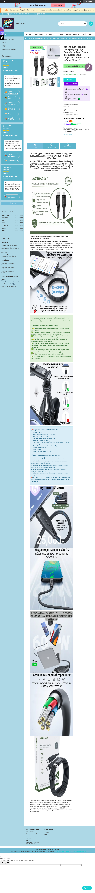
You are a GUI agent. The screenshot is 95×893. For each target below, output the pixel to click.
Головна (28, 34)
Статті (84, 34)
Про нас (51, 34)
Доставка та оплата (72, 34)
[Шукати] (85, 23)
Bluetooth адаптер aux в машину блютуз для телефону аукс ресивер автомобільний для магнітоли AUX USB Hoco (13, 145)
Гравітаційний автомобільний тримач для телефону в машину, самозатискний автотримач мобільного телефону (12, 81)
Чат (87, 888)
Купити (69, 79)
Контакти (60, 34)
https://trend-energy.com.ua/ (10, 281)
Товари (46, 832)
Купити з (71, 83)
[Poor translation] (7, 862)
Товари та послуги (39, 34)
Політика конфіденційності (78, 851)
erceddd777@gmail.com (13, 284)
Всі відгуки (12, 203)
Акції (45, 834)
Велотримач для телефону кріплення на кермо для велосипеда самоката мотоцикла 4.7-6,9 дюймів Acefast (12, 186)
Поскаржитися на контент (61, 851)
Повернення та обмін (8, 49)
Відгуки (4, 46)
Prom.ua (57, 849)
